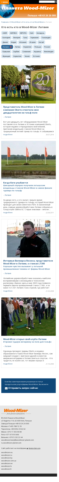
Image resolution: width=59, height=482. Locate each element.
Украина (37, 51)
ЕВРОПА (23, 33)
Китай (41, 42)
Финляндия (48, 51)
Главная (4, 22)
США (31, 33)
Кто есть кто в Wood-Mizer (33, 22)
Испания (22, 42)
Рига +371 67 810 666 (10, 434)
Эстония (36, 56)
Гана (25, 37)
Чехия (27, 56)
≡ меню (4, 2)
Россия (47, 47)
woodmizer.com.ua (8, 460)
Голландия (46, 37)
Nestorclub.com (34, 448)
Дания (5, 42)
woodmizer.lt (6, 469)
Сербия (16, 51)
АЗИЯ (5, 33)
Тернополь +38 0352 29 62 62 (13, 429)
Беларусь (40, 33)
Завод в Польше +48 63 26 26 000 (15, 423)
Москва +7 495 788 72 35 (11, 426)
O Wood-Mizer (15, 22)
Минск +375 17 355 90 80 (11, 432)
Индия (13, 42)
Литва (17, 47)
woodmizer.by (6, 458)
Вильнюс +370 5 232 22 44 (12, 437)
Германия (34, 37)
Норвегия (27, 47)
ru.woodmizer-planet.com (11, 443)
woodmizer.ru (6, 455)
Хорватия (17, 56)
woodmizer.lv (6, 466)
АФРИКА (13, 33)
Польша (37, 47)
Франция (6, 56)
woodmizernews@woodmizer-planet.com (17, 440)
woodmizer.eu (7, 452)
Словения (26, 51)
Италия (33, 42)
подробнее (8, 134)
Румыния (6, 51)
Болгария (6, 37)
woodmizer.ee (7, 463)
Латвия (6, 47)
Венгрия (16, 37)
